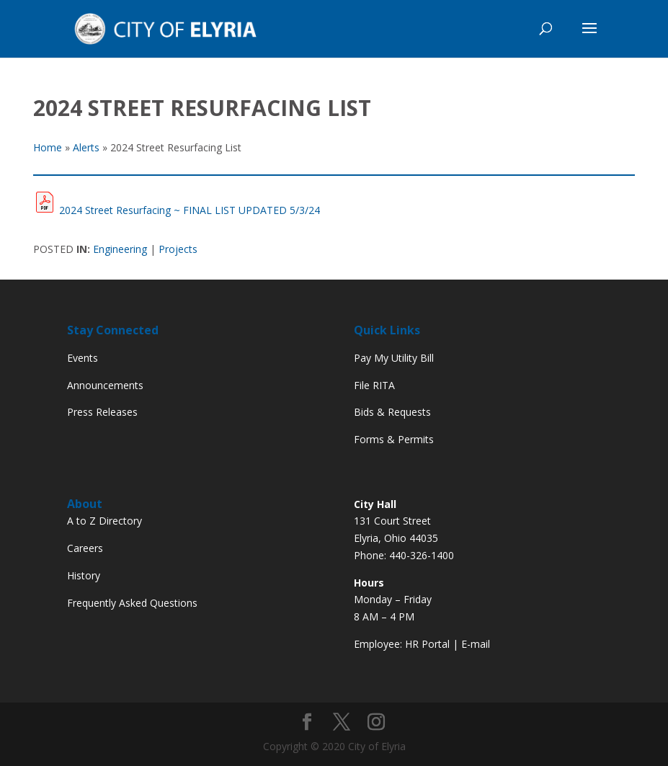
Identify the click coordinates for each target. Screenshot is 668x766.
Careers (85, 548)
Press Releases (102, 412)
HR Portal (427, 644)
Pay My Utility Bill (394, 358)
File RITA (374, 385)
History (83, 575)
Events (82, 358)
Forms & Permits (394, 439)
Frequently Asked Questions (132, 603)
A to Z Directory (104, 520)
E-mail (475, 644)
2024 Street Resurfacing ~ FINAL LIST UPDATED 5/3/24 (189, 210)
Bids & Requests (392, 412)
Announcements (105, 385)
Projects (178, 249)
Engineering (120, 249)
